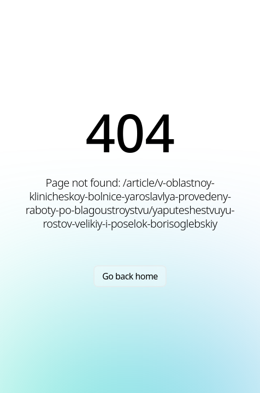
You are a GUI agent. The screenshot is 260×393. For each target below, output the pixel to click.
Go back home (130, 276)
